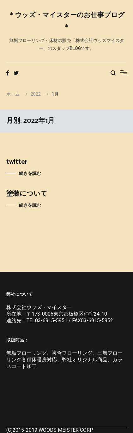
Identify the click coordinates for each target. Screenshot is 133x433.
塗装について (26, 193)
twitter (16, 162)
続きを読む (30, 173)
